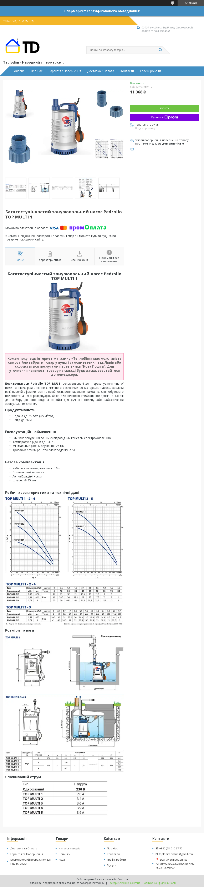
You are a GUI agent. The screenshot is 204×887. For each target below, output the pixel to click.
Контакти (127, 71)
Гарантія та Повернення (26, 854)
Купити (164, 108)
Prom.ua (123, 879)
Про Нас (36, 71)
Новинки (64, 854)
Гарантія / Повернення (65, 71)
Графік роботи (150, 71)
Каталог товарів (69, 848)
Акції (62, 859)
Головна (18, 71)
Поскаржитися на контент (124, 883)
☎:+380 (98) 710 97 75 (168, 848)
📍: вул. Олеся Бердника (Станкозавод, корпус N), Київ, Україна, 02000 (175, 863)
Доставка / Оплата (100, 71)
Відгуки (112, 865)
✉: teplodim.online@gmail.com (174, 854)
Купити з (164, 117)
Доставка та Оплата (23, 848)
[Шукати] (160, 50)
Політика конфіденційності (159, 883)
